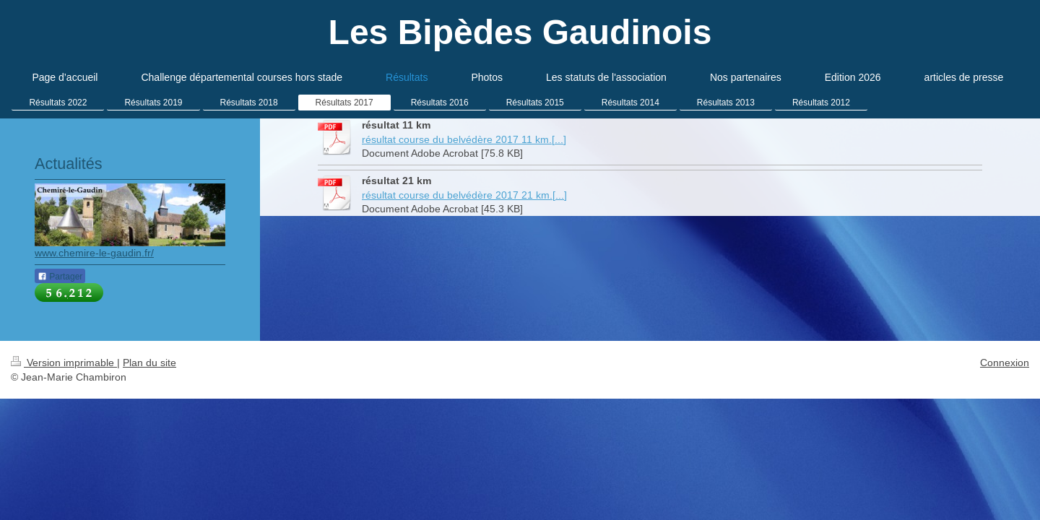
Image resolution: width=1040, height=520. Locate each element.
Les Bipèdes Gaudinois (520, 32)
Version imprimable (64, 362)
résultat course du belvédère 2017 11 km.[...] (464, 139)
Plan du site (149, 362)
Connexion (1004, 362)
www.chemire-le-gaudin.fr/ (94, 253)
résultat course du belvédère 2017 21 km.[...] (464, 195)
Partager (60, 277)
